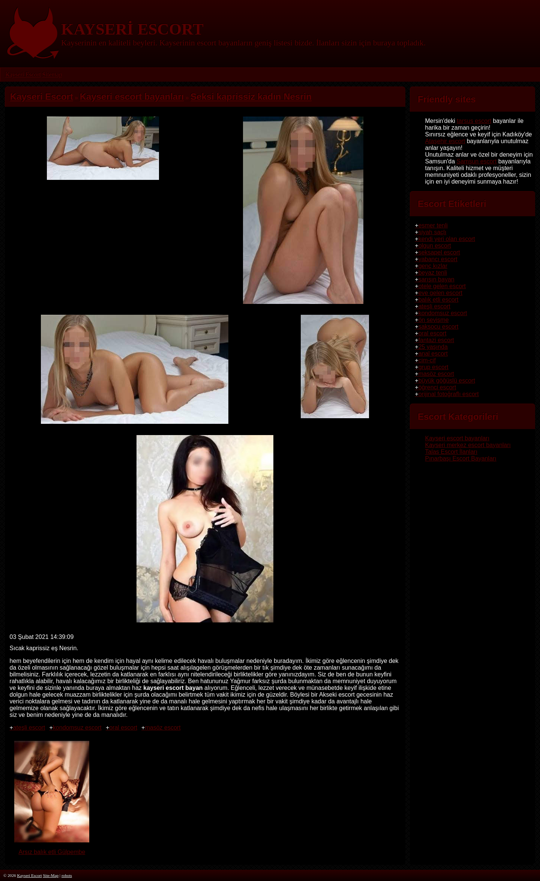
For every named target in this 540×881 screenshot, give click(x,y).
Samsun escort (476, 161)
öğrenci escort (437, 387)
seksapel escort (439, 252)
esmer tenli (433, 225)
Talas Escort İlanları (451, 452)
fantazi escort (436, 340)
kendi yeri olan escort (446, 239)
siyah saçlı (432, 232)
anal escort (433, 353)
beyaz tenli (432, 272)
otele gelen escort (442, 286)
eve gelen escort (440, 293)
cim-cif (427, 360)
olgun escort (434, 245)
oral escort (123, 727)
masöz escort (162, 727)
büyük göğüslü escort (446, 380)
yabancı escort (438, 259)
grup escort (433, 367)
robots (67, 875)
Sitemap (52, 74)
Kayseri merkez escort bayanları (468, 445)
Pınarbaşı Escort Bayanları (460, 458)
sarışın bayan (436, 279)
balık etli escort (438, 299)
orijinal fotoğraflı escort (448, 394)
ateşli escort (29, 727)
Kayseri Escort (23, 74)
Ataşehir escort (445, 141)
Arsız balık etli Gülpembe (51, 848)
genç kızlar (432, 266)
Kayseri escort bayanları (457, 438)
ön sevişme (433, 320)
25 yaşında (433, 347)
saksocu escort (438, 326)
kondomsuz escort (77, 727)
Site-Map (50, 875)
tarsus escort (474, 121)
